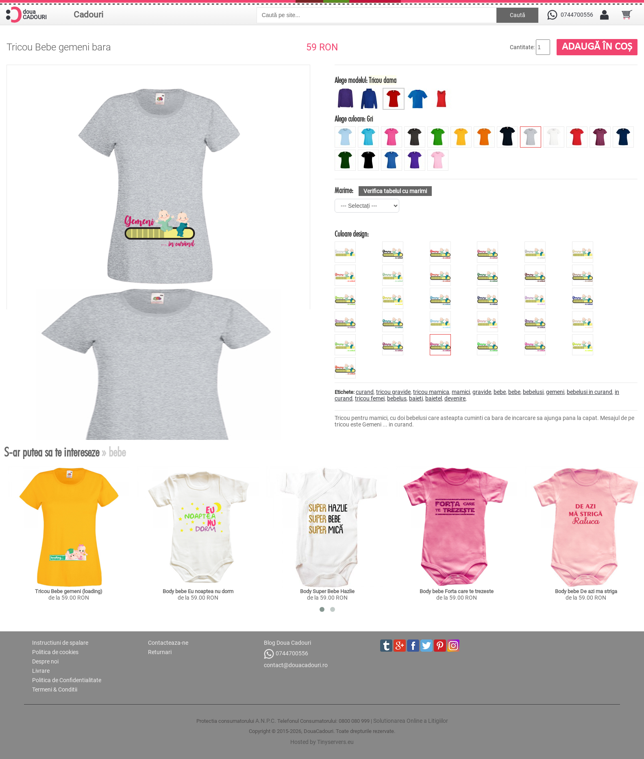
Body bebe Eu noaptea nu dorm (198, 591)
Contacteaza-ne (168, 642)
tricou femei (370, 398)
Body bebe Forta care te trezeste (457, 591)
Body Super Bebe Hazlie (327, 591)
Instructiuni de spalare (60, 642)
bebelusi (533, 392)
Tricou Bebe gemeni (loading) (68, 591)
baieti (416, 398)
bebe (500, 392)
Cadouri (88, 15)
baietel (433, 398)
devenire (455, 398)
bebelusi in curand (589, 392)
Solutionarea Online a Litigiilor (410, 721)
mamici (461, 392)
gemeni (555, 392)
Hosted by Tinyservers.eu (322, 742)
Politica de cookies (55, 652)
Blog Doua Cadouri (287, 642)
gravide (481, 392)
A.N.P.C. (265, 721)
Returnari (160, 652)
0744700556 (286, 654)
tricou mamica (431, 392)
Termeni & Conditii (54, 689)
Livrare (41, 671)
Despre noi (45, 661)
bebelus (397, 398)
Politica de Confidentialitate (66, 680)
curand (365, 392)
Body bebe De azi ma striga (586, 591)
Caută (517, 15)
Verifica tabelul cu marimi (395, 191)
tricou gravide (393, 392)
